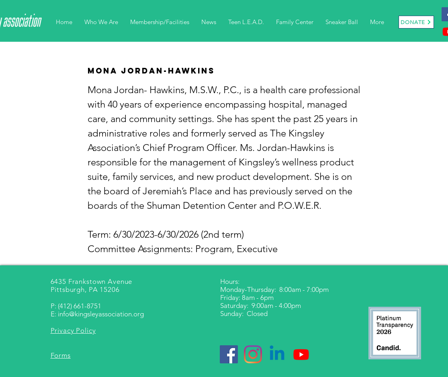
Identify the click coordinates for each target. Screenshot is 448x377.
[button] (101, 22)
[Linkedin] (277, 354)
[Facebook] (229, 354)
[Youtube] (301, 354)
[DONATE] (416, 22)
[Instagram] (253, 354)
